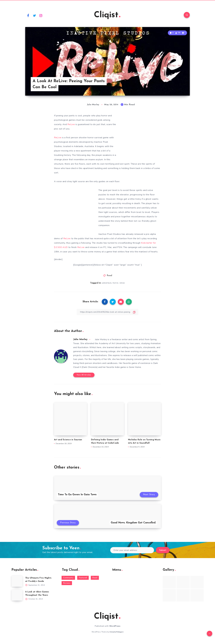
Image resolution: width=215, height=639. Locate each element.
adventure (107, 283)
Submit (162, 550)
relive (122, 283)
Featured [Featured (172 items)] (83, 578)
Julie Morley (80, 339)
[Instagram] (40, 15)
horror (115, 283)
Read (109, 276)
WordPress (114, 626)
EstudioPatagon (116, 632)
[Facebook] (28, 15)
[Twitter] (34, 15)
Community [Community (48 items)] (68, 578)
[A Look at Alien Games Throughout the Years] (17, 595)
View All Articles (84, 375)
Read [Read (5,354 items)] (94, 578)
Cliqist (107, 15)
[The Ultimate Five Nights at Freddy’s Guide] (17, 581)
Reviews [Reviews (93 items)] (66, 583)
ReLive (71, 124)
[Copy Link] (107, 312)
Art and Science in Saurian (68, 440)
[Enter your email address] (132, 550)
